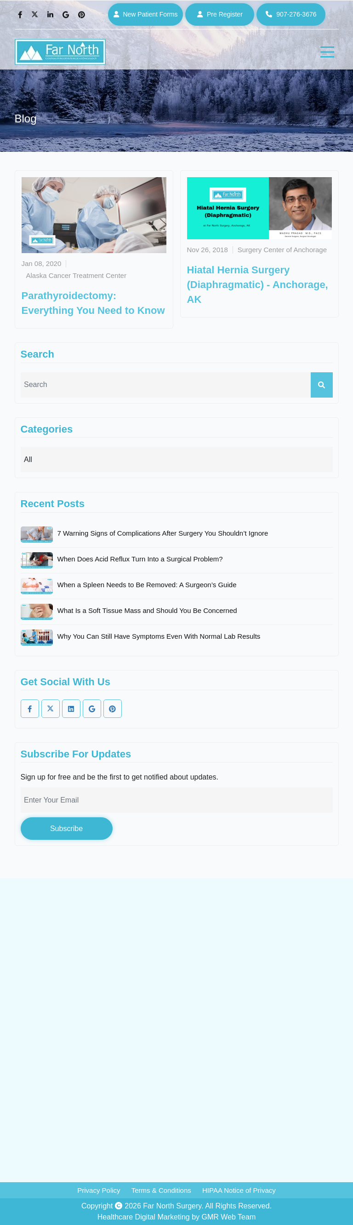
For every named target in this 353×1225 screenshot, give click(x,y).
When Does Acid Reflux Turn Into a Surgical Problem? (140, 559)
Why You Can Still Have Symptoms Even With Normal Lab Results (159, 636)
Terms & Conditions (161, 1190)
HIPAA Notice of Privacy (239, 1190)
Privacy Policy (98, 1190)
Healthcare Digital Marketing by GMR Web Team (176, 1217)
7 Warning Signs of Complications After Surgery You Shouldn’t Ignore (162, 533)
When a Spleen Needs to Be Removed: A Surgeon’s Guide (147, 585)
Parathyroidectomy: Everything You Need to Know (93, 303)
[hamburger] (327, 52)
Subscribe (66, 828)
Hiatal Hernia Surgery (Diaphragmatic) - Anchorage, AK (257, 284)
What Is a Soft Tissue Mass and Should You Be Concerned (147, 610)
